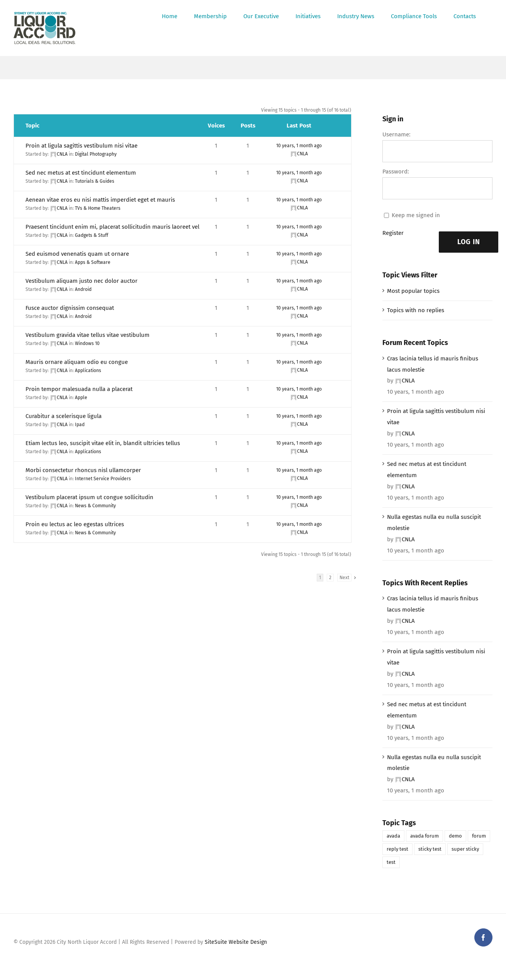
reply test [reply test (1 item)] (397, 849)
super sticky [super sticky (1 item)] (465, 849)
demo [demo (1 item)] (455, 836)
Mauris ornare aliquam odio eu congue (76, 362)
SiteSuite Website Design (236, 942)
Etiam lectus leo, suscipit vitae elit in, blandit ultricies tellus (102, 443)
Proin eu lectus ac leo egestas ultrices (74, 524)
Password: (395, 171)
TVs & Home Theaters (98, 208)
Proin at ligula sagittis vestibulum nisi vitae (81, 145)
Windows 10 (87, 343)
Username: (396, 134)
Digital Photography (96, 154)
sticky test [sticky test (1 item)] (429, 849)
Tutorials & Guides (94, 181)
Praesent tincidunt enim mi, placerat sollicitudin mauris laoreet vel (112, 226)
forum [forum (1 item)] (479, 836)
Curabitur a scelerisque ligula (63, 416)
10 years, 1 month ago (299, 145)
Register (393, 232)
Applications (88, 370)
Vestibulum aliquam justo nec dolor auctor (81, 280)
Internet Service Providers (103, 478)
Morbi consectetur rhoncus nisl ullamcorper (83, 470)
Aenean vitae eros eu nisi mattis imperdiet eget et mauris (100, 199)
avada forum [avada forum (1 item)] (424, 836)
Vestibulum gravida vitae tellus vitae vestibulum (87, 334)
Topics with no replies (415, 310)
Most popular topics (413, 290)
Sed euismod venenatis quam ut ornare (77, 253)
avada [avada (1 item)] (393, 836)
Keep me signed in (416, 215)
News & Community (95, 505)
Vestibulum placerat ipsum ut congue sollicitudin (89, 497)
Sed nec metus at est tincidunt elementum (80, 172)
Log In (468, 242)
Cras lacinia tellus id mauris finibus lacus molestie (432, 364)
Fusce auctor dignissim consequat (69, 307)
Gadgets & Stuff (91, 235)
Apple (81, 397)
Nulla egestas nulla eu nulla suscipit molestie (434, 522)
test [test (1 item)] (391, 862)
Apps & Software (92, 262)
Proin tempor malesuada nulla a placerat (78, 389)
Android (83, 289)
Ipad (80, 424)
